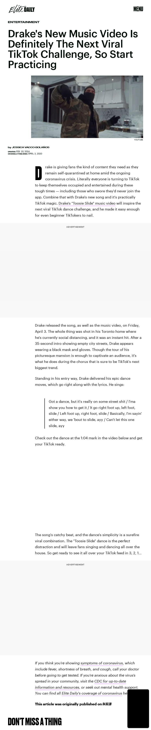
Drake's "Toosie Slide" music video (87, 203)
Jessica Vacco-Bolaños (30, 147)
